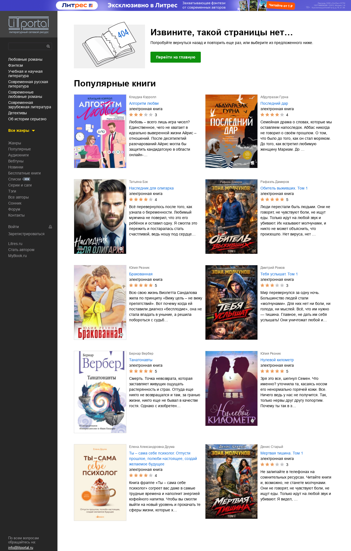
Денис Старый (271, 447)
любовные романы (25, 59)
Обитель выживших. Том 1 (284, 188)
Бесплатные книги (24, 173)
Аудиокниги (18, 155)
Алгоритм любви (144, 103)
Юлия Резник (139, 268)
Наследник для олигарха (151, 188)
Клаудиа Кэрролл (142, 97)
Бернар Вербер (141, 353)
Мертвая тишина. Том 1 (281, 453)
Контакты (16, 215)
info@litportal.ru (20, 548)
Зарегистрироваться (26, 234)
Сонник (14, 203)
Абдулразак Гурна (274, 97)
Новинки (15, 167)
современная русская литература (28, 84)
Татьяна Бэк (138, 182)
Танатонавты (140, 360)
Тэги (12, 191)
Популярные (19, 149)
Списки (14, 179)
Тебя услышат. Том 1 (279, 274)
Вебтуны (16, 161)
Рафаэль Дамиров (274, 182)
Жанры (14, 143)
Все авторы (18, 197)
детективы (17, 113)
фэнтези (15, 65)
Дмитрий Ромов (272, 268)
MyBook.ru (17, 255)
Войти (13, 227)
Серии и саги (20, 185)
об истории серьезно (27, 119)
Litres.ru (15, 243)
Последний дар (274, 103)
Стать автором (21, 249)
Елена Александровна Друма (152, 447)
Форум (14, 209)
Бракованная (141, 274)
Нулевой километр (277, 360)
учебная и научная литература (25, 73)
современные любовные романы (25, 94)
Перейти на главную (175, 57)
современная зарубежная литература (29, 104)
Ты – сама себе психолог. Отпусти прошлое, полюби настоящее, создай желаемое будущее (163, 458)
